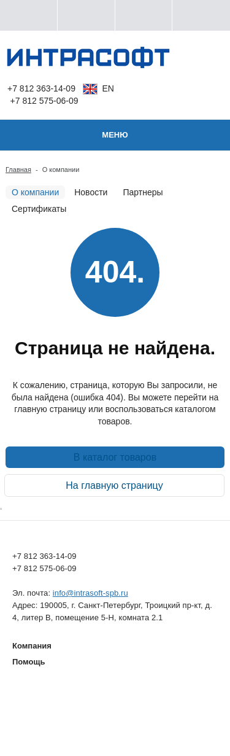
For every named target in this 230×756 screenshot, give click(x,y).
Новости (90, 192)
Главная (18, 169)
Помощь (28, 661)
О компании (35, 192)
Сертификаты (39, 209)
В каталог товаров (115, 457)
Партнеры (143, 192)
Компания (32, 645)
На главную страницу (114, 485)
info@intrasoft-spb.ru (90, 593)
